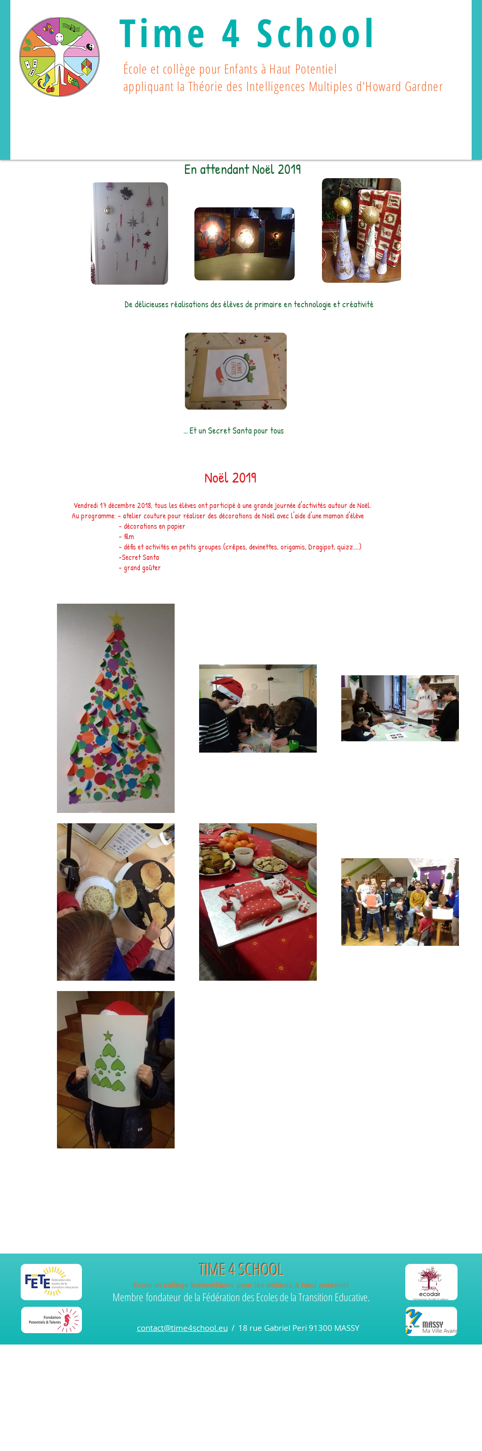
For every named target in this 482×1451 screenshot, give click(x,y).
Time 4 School (248, 32)
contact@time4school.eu (182, 1327)
